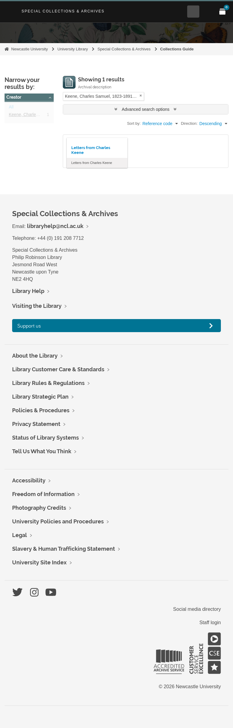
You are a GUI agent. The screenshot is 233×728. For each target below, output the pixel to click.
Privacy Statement (36, 424)
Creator (13, 97)
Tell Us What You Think (41, 451)
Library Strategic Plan (40, 396)
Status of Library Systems (45, 437)
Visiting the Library (37, 306)
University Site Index (39, 562)
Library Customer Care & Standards (58, 369)
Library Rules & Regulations (48, 383)
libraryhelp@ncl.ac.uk (55, 226)
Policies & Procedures (40, 410)
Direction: (189, 123)
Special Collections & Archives (63, 11)
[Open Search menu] (193, 11)
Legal (19, 535)
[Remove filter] (141, 95)
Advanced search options (145, 109)
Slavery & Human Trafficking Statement (63, 549)
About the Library (35, 355)
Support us (29, 325)
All (11, 108)
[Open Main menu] (208, 11)
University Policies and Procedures (58, 521)
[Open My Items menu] (222, 11)
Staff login (210, 622)
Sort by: (134, 123)
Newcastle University (29, 49)
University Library (72, 49)
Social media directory (197, 609)
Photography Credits (39, 508)
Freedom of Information (43, 494)
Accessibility (29, 480)
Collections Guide (177, 49)
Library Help (28, 291)
